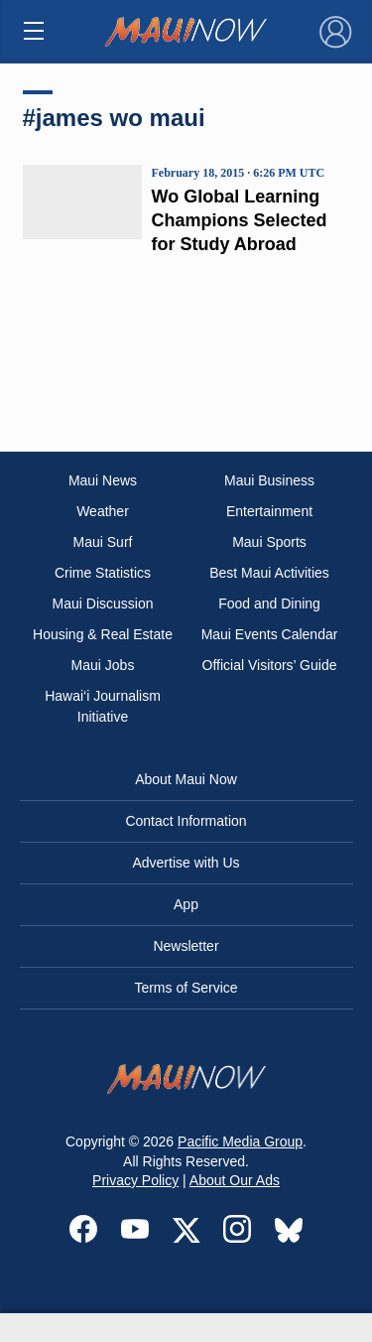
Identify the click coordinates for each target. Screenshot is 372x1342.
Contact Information (185, 821)
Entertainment (269, 511)
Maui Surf (103, 542)
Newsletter (185, 946)
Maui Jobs (103, 665)
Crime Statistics (103, 573)
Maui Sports (269, 542)
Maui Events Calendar (269, 634)
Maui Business (269, 480)
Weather (102, 511)
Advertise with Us (185, 863)
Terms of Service (185, 988)
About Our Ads (234, 1180)
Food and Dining (269, 603)
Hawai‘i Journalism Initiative (103, 706)
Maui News (102, 480)
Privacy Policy (135, 1180)
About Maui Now (186, 779)
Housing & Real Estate (103, 634)
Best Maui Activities (269, 573)
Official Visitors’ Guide (269, 665)
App (186, 904)
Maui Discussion (103, 603)
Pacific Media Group (240, 1141)
